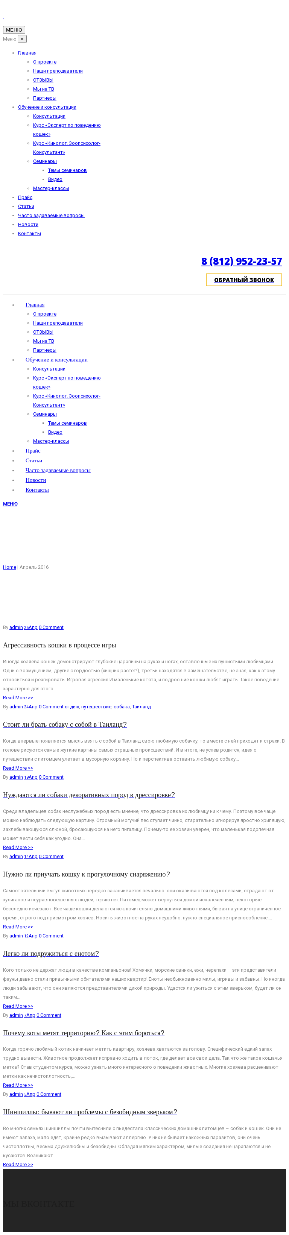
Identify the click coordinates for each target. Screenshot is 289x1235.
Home (9, 567)
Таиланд (141, 706)
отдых (72, 706)
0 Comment (51, 627)
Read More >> (18, 697)
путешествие (96, 706)
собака (122, 706)
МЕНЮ (10, 504)
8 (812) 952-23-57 (241, 261)
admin (16, 627)
